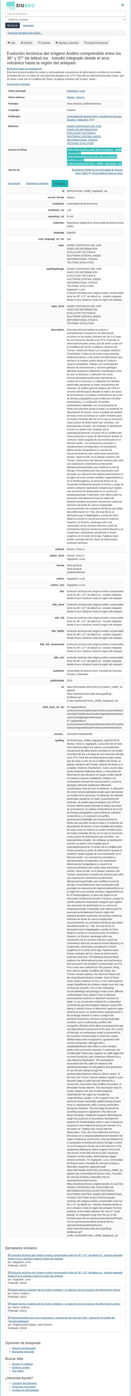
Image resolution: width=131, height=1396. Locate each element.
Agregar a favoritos (68, 42)
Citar (13, 42)
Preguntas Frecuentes (24, 1386)
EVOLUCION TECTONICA (81, 133)
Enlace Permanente (97, 42)
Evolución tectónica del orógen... (25, 33)
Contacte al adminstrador (25, 1390)
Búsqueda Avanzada (23, 1351)
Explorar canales (21, 1367)
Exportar (45, 42)
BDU (9, 5)
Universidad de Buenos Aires (107, 173)
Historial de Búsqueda (24, 1348)
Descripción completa (18, 84)
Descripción (14, 183)
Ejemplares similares (37, 183)
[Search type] (65, 20)
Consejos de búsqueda (24, 1383)
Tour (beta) (18, 1371)
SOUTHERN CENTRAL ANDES (84, 136)
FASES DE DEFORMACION (82, 129)
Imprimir (28, 42)
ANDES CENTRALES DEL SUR (84, 126)
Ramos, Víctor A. (76, 97)
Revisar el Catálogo (22, 1364)
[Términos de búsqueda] (65, 14)
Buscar (12, 25)
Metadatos (59, 183)
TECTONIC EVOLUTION (80, 143)
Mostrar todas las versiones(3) (24, 68)
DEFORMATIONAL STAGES (82, 140)
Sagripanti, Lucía (76, 91)
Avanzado (28, 25)
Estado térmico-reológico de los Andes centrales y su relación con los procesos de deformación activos (65, 1290)
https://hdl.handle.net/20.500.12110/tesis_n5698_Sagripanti (94, 151)
